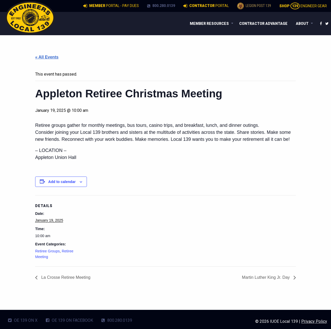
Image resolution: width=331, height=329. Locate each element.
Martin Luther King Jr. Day (266, 277)
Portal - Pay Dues (111, 6)
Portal (206, 6)
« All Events (46, 57)
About (302, 23)
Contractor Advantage (263, 23)
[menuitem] (210, 23)
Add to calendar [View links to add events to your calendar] (62, 182)
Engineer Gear (303, 6)
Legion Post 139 (254, 6)
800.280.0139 (161, 6)
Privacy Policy (314, 321)
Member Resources (209, 23)
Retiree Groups (47, 251)
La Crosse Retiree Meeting (65, 277)
